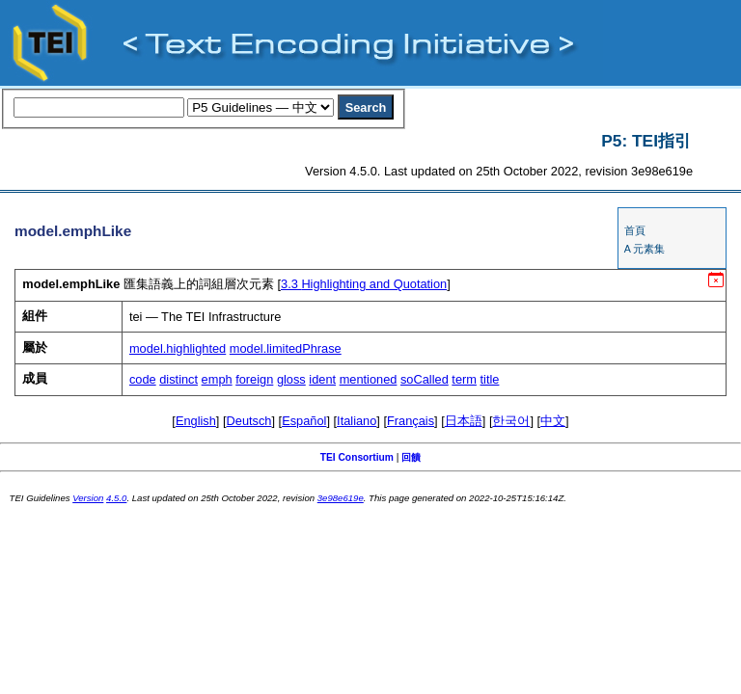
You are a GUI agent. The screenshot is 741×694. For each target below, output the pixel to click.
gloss (291, 379)
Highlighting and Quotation (364, 284)
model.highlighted (177, 348)
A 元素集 (644, 248)
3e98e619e (340, 498)
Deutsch (249, 421)
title (490, 379)
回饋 (411, 457)
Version (87, 498)
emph (217, 379)
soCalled (424, 379)
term (464, 379)
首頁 (634, 230)
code (142, 379)
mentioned (369, 379)
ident (322, 379)
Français (410, 421)
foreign (254, 379)
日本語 (463, 421)
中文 (552, 421)
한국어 (511, 421)
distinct (178, 379)
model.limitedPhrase (286, 348)
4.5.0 (116, 498)
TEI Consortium (357, 457)
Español (304, 421)
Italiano (356, 421)
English (196, 421)
